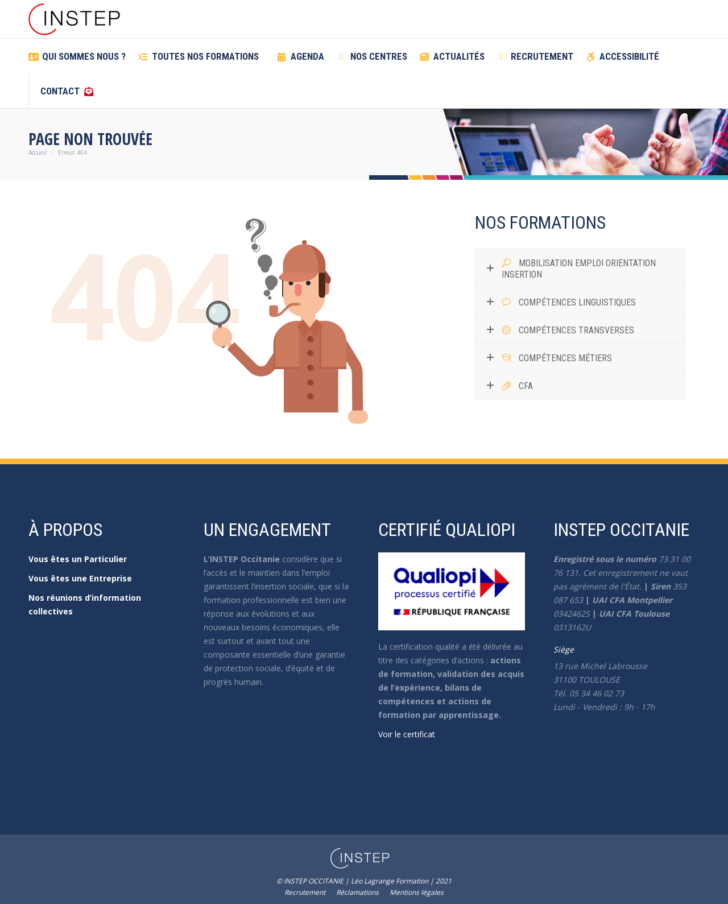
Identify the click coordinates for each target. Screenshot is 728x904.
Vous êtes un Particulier (77, 559)
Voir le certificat (406, 734)
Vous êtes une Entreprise (80, 578)
